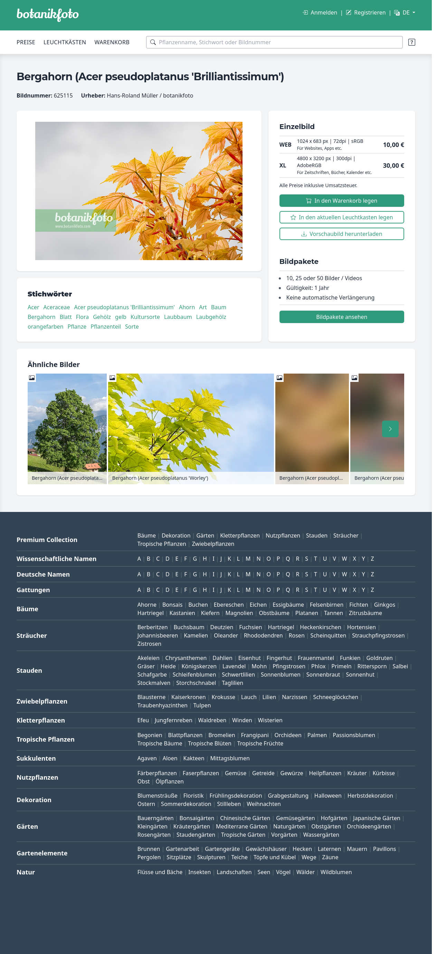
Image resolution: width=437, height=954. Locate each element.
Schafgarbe (152, 674)
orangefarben (46, 326)
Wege (309, 857)
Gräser (146, 666)
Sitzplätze (179, 857)
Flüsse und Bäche (160, 872)
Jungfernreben (173, 720)
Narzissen (294, 697)
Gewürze (292, 773)
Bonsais (172, 604)
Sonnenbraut (323, 674)
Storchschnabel (196, 683)
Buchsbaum (188, 627)
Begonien (149, 735)
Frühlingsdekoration (235, 795)
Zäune (330, 857)
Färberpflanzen (157, 773)
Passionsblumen (354, 735)
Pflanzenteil (106, 326)
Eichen (258, 604)
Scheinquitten (328, 635)
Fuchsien (250, 627)
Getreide (263, 773)
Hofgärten (334, 818)
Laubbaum (178, 317)
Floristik (193, 795)
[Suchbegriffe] (274, 42)
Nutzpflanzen (283, 535)
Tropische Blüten (209, 743)
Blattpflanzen (185, 735)
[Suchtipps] (411, 42)
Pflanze (77, 326)
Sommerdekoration (186, 804)
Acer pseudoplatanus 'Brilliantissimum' (124, 307)
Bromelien (221, 735)
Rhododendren (263, 635)
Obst (143, 781)
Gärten (205, 535)
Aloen (170, 758)
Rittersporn (372, 666)
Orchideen (288, 735)
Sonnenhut (360, 674)
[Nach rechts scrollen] (390, 429)
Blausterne (151, 697)
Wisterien (270, 720)
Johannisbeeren (157, 635)
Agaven (147, 758)
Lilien (269, 697)
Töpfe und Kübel (275, 857)
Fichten (358, 604)
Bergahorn (42, 317)
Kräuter (357, 773)
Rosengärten (154, 834)
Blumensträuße (157, 795)
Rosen (297, 635)
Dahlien (222, 658)
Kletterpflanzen (240, 535)
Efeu (143, 720)
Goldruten (379, 658)
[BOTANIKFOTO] (48, 15)
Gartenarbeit (182, 849)
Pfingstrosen (289, 666)
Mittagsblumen (229, 758)
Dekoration (176, 535)
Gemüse (235, 773)
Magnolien (239, 613)
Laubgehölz (211, 317)
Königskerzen (199, 666)
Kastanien (182, 613)
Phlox (318, 666)
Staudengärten (196, 834)
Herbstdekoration (370, 795)
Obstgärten (326, 826)
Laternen (329, 849)
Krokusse (223, 697)
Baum (218, 307)
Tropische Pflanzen (161, 544)
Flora (82, 317)
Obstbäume (274, 613)
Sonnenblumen (281, 674)
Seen (264, 872)
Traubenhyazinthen (162, 705)
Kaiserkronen (188, 697)
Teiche (239, 857)
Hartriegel (150, 613)
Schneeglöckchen (336, 697)
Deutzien (221, 627)
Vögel (283, 872)
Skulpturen (211, 857)
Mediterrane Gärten (241, 826)
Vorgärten (284, 834)
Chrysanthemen (186, 658)
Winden (242, 720)
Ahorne (146, 604)
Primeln (341, 666)
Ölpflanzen (169, 781)
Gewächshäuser (266, 849)
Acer (33, 307)
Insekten (199, 872)
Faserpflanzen (201, 773)
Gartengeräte (222, 849)
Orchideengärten (369, 826)
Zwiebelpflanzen (213, 544)
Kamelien (196, 635)
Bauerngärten (155, 818)
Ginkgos (384, 604)
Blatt (66, 317)
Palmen (317, 735)
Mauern (357, 849)
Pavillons (384, 849)
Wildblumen (336, 872)
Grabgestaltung (288, 795)
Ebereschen (229, 604)
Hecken (302, 849)
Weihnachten (264, 804)
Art (203, 307)
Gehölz (102, 317)
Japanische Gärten (376, 818)
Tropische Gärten (243, 834)
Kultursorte (145, 317)
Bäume (146, 535)
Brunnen (148, 849)
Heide (168, 666)
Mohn (259, 666)
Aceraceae (57, 307)
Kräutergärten (191, 826)
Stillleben (229, 804)
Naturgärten (289, 826)
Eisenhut (249, 658)
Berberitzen (152, 627)
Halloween (328, 795)
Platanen (306, 613)
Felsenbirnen (326, 604)
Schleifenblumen (194, 674)
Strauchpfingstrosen (378, 635)
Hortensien (361, 627)
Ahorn (187, 307)
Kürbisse (383, 773)
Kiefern (210, 613)
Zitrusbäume (365, 613)
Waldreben (212, 720)
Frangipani (255, 735)
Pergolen (149, 857)
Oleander (226, 635)
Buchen (198, 604)
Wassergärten (321, 834)
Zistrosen (149, 644)
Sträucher (346, 535)
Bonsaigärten (197, 818)
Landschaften (234, 872)
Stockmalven (154, 683)
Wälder (305, 872)
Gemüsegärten (295, 818)
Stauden (316, 535)
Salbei (400, 666)
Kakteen (194, 758)
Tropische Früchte (260, 743)
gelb (120, 317)
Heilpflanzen (325, 773)
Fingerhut (279, 658)
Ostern (146, 804)
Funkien (350, 658)
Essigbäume (288, 604)
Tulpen (202, 705)
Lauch (249, 697)
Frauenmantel (316, 658)
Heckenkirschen (320, 627)
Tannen (333, 613)
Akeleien (148, 658)
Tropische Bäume (159, 743)
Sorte (132, 326)
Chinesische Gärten (245, 818)
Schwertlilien (238, 674)
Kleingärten (152, 826)
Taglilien (232, 683)
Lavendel (234, 666)
